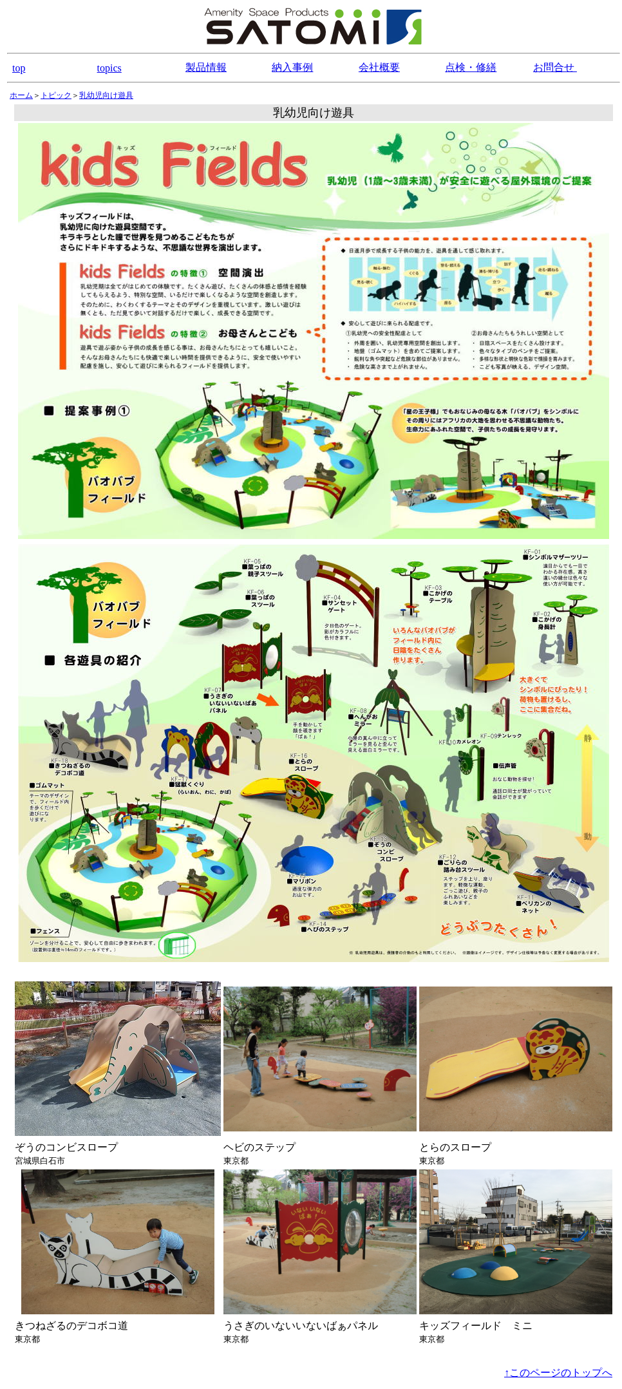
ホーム (21, 95)
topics (109, 67)
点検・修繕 (470, 67)
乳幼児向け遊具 (106, 95)
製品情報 (206, 67)
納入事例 (292, 67)
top (18, 67)
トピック (56, 95)
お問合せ (555, 67)
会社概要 (379, 67)
